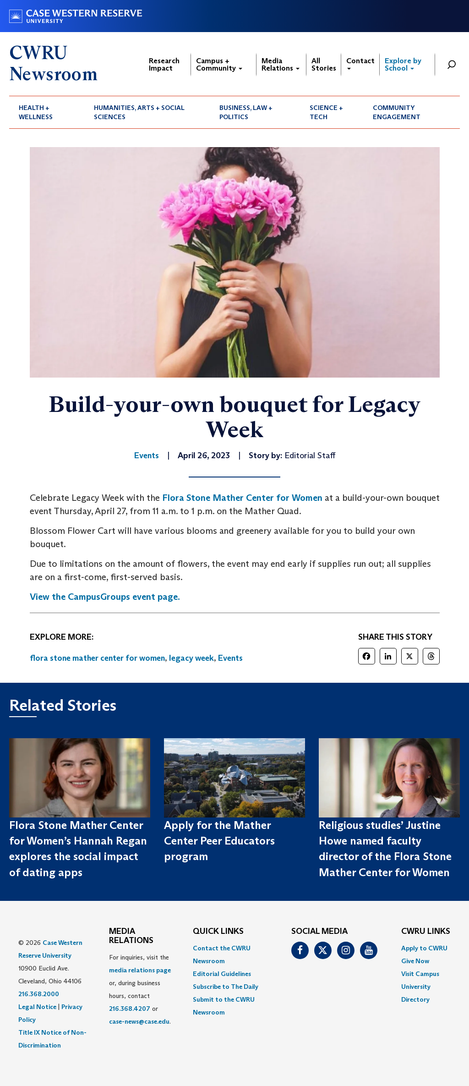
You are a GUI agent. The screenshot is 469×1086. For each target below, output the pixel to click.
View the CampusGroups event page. (105, 596)
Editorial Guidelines (222, 974)
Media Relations (281, 64)
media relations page (140, 970)
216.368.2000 (38, 994)
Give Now (415, 961)
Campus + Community (219, 64)
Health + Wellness (36, 112)
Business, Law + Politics (246, 112)
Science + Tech (326, 112)
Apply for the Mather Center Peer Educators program (219, 840)
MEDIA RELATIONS (131, 936)
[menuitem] (46, 112)
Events (230, 658)
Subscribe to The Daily (225, 986)
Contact (360, 63)
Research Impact (164, 64)
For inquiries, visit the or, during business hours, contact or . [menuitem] (140, 989)
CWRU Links (425, 931)
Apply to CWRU (424, 948)
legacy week (191, 658)
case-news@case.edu (139, 1021)
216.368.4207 (129, 1008)
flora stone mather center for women (97, 658)
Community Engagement (396, 112)
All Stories (323, 64)
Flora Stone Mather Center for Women (242, 497)
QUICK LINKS (218, 931)
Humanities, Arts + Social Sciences (139, 112)
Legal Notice (37, 1007)
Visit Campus (420, 974)
